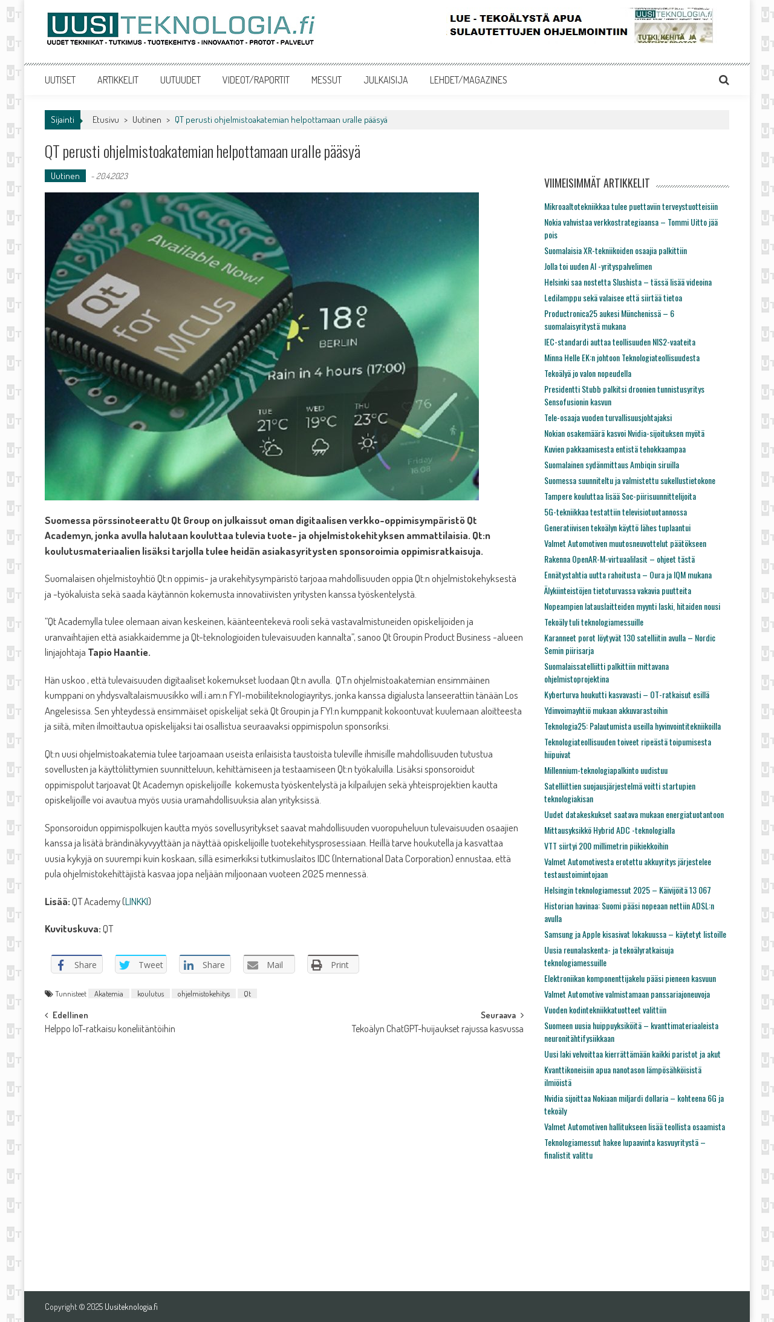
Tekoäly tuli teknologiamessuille (593, 621)
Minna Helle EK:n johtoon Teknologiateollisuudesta (622, 357)
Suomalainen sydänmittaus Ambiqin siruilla (611, 464)
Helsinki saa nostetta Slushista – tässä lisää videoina (628, 281)
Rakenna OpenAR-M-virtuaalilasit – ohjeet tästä (619, 558)
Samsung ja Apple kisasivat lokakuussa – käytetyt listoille (635, 934)
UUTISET (60, 80)
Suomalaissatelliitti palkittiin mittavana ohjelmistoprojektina (606, 672)
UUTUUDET (180, 80)
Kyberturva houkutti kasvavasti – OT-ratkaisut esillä (626, 694)
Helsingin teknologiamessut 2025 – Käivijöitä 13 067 (627, 889)
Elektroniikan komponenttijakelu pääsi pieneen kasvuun (630, 978)
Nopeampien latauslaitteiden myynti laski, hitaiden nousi (632, 606)
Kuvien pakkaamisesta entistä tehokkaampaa (615, 448)
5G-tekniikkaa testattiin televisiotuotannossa (615, 511)
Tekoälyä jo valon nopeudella (587, 373)
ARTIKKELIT (117, 80)
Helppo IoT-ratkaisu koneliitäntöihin (110, 1030)
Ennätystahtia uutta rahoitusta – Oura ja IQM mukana (628, 574)
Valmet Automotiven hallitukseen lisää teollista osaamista (634, 1126)
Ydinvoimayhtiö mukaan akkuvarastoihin (606, 710)
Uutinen (146, 119)
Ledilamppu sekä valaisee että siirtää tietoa (613, 297)
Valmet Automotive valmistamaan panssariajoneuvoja (627, 993)
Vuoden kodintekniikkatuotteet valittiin (605, 1009)
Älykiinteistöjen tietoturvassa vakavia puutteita (617, 590)
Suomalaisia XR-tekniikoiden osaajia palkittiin (615, 250)
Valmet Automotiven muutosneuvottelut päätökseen (625, 543)
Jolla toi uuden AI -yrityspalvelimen (598, 266)
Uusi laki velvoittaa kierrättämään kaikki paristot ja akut (632, 1053)
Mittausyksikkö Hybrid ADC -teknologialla (609, 829)
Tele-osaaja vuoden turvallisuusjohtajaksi (608, 417)
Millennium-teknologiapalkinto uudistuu (606, 770)
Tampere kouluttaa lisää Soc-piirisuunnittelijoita (620, 495)
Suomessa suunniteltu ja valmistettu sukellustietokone (629, 480)
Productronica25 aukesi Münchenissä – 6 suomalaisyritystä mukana (609, 319)
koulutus (150, 993)
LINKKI (136, 901)
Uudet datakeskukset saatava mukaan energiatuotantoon (634, 814)
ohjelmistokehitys (204, 993)
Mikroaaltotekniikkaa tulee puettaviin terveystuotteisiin (631, 206)
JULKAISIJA (385, 80)
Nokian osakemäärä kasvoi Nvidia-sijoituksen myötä (624, 433)
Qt (247, 993)
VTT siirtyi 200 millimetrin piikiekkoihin (606, 845)
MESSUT (326, 80)
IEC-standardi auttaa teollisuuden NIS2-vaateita (619, 341)
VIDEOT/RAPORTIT (256, 80)
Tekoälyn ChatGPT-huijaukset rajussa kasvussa (438, 1030)
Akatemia (108, 993)
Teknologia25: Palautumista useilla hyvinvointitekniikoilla (632, 725)
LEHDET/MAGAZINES (468, 80)
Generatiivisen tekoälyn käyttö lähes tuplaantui (617, 527)
